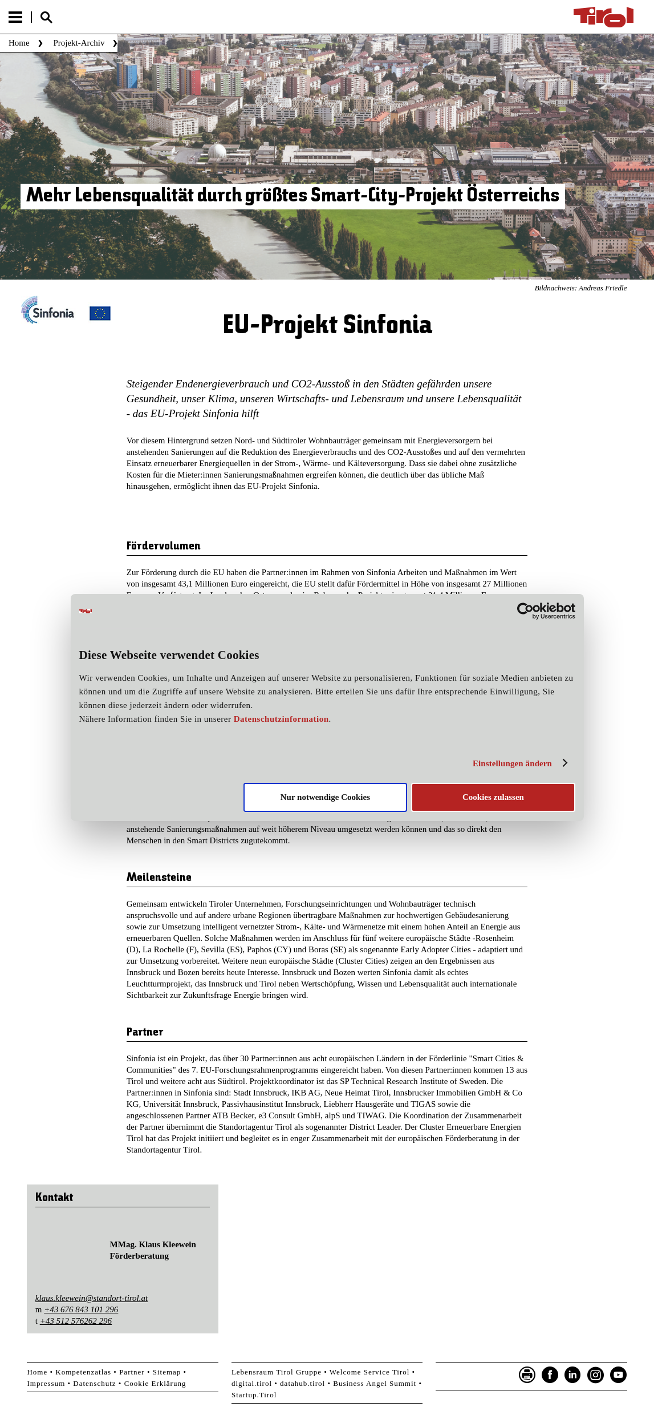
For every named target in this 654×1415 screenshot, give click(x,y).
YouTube (618, 1375)
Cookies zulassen (493, 797)
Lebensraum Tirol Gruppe (276, 1372)
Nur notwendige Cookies (325, 797)
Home (19, 42)
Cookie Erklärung (155, 1383)
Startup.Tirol (254, 1394)
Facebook (550, 1375)
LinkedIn (573, 1375)
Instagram (595, 1375)
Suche (46, 17)
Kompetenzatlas (83, 1372)
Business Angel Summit (374, 1383)
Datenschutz (94, 1383)
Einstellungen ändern (512, 763)
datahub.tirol (302, 1383)
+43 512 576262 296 (76, 1320)
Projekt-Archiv (78, 42)
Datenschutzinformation (281, 718)
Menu (15, 17)
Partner (132, 1372)
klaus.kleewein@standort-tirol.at (91, 1298)
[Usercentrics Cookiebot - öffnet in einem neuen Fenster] (525, 611)
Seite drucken (527, 1375)
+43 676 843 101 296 (81, 1309)
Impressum (46, 1383)
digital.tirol (251, 1383)
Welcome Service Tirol (370, 1372)
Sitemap (167, 1372)
